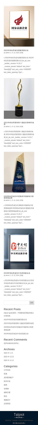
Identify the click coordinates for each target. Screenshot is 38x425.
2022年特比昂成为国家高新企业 (16, 50)
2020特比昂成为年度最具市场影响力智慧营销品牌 (19, 197)
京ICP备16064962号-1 (19, 423)
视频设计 (7, 400)
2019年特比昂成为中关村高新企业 (17, 273)
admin (7, 52)
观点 (5, 396)
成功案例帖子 (9, 377)
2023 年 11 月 (9, 360)
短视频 (6, 388)
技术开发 (7, 381)
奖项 (21, 52)
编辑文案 (7, 392)
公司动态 (7, 370)
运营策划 (7, 403)
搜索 (31, 302)
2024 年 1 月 (8, 353)
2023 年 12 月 (9, 357)
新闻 (5, 385)
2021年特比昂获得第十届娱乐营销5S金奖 (19, 123)
